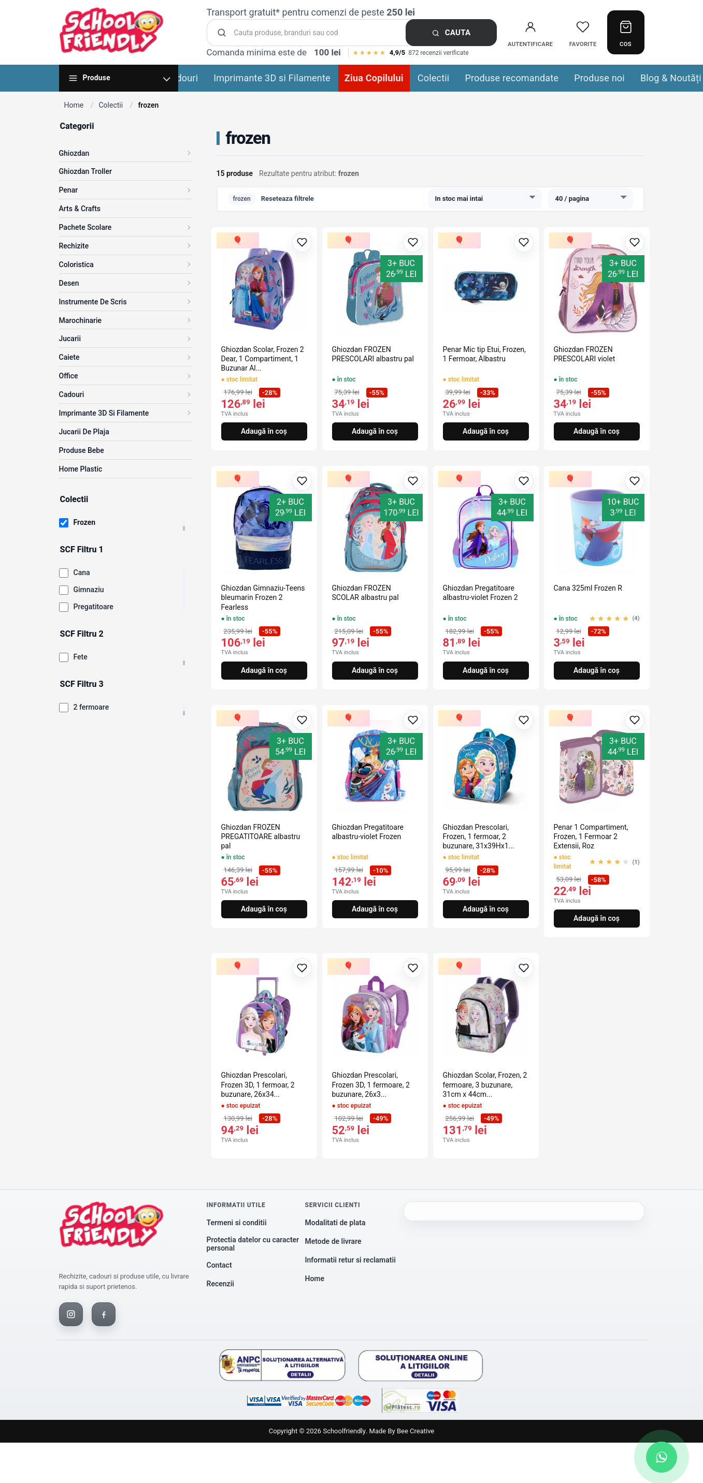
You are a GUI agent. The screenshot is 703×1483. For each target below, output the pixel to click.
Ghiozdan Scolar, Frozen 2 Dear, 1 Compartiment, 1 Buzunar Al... (262, 358)
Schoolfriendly (344, 1431)
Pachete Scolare (85, 227)
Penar (68, 190)
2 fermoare (91, 707)
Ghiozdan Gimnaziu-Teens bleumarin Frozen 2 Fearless (263, 597)
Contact (219, 1265)
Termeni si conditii (237, 1222)
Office (68, 376)
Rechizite (74, 246)
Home (74, 105)
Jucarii (70, 338)
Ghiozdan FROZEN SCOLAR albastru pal (365, 592)
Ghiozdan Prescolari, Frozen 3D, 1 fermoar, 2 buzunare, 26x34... (258, 1084)
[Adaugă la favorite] (302, 242)
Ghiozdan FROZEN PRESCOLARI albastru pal (373, 354)
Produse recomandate (511, 77)
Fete (81, 657)
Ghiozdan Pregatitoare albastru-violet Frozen (368, 832)
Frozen (85, 522)
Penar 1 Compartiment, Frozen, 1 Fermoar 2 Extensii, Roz (591, 836)
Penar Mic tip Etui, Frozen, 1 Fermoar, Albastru (484, 354)
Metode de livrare (333, 1241)
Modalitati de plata (335, 1222)
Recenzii (220, 1284)
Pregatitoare (93, 607)
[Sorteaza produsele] (485, 198)
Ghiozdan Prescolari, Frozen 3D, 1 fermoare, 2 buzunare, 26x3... (371, 1084)
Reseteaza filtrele (287, 198)
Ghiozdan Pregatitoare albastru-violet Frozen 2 (480, 592)
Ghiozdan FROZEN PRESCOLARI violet (584, 354)
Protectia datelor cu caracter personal (253, 1244)
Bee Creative (415, 1431)
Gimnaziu (89, 589)
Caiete (69, 357)
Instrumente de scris (93, 302)
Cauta (451, 32)
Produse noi (599, 77)
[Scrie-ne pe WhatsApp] (661, 1457)
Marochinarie (80, 320)
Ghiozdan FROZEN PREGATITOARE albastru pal (260, 836)
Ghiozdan (74, 153)
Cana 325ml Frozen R (588, 588)
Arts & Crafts (80, 208)
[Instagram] (71, 1314)
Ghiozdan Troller (85, 171)
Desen (69, 283)
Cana (82, 572)
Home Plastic (81, 469)
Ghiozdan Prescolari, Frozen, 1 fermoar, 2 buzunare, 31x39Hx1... (478, 836)
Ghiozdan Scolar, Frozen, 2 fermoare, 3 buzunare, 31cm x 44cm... (485, 1084)
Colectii (434, 77)
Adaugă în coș (264, 431)
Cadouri (181, 77)
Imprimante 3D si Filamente (272, 77)
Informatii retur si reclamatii (350, 1260)
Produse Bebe (81, 450)
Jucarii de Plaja (84, 432)
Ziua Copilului (374, 77)
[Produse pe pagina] (590, 198)
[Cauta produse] (355, 33)
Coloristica (76, 264)
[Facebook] (104, 1314)
